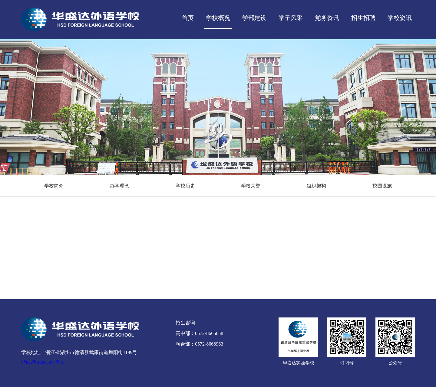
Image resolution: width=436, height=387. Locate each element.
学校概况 (218, 18)
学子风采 (291, 18)
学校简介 (54, 185)
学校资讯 (400, 18)
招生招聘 (363, 18)
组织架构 (316, 185)
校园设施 (382, 185)
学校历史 (185, 185)
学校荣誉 (250, 185)
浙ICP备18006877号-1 (42, 362)
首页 (188, 18)
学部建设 (254, 18)
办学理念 (119, 185)
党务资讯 (327, 18)
